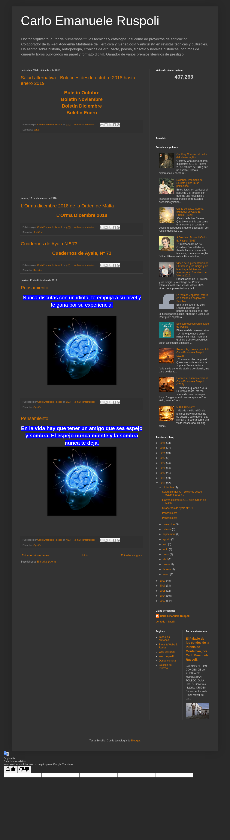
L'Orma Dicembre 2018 (81, 215)
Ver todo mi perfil (165, 621)
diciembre (169, 487)
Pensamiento (34, 287)
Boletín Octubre (81, 92)
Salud (36, 129)
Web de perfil (166, 656)
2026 (163, 442)
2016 (163, 585)
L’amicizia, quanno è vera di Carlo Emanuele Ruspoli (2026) (192, 381)
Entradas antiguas (131, 555)
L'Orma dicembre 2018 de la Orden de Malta (67, 205)
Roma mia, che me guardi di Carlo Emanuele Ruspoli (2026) (192, 352)
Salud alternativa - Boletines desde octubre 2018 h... (182, 493)
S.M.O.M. (38, 232)
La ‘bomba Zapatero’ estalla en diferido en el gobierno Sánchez (192, 298)
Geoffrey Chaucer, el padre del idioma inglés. (191, 156)
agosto (167, 539)
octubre (167, 529)
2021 (163, 468)
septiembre (169, 534)
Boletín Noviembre (82, 99)
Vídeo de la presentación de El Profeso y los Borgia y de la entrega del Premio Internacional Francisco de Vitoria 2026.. (192, 269)
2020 (163, 472)
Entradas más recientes (35, 555)
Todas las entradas (164, 639)
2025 (163, 447)
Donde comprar (168, 660)
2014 (163, 595)
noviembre (169, 524)
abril (165, 559)
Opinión (37, 407)
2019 (163, 478)
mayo (166, 554)
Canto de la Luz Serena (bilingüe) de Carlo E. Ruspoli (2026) (189, 211)
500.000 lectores (186, 407)
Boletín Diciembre (82, 106)
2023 (163, 457)
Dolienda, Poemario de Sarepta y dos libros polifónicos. (189, 183)
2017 (163, 580)
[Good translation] (10, 769)
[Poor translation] (24, 769)
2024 (163, 453)
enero (166, 574)
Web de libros (167, 651)
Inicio (85, 555)
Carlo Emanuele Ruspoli (90, 21)
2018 (163, 483)
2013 (163, 600)
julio (165, 544)
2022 (163, 463)
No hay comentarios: (84, 124)
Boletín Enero (81, 112)
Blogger (135, 740)
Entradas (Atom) (46, 561)
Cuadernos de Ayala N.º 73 (49, 243)
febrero (167, 569)
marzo (167, 564)
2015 (163, 590)
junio (166, 549)
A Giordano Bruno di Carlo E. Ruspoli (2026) (191, 239)
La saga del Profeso (165, 666)
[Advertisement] (82, 165)
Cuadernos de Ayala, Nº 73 (82, 253)
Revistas (37, 270)
